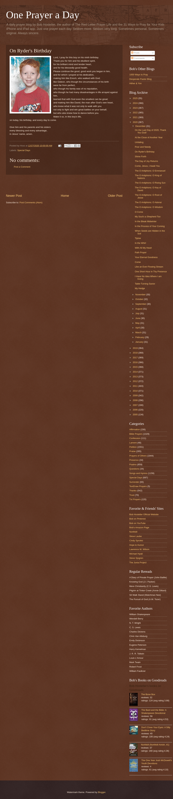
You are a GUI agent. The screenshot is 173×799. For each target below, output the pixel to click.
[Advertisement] (64, 184)
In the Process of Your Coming (150, 226)
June (138, 318)
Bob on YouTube (137, 523)
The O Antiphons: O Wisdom (149, 207)
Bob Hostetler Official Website (144, 514)
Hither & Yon (135, 83)
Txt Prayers (135, 499)
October (139, 299)
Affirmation (134, 429)
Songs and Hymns (138, 473)
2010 (135, 391)
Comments (138, 58)
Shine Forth (140, 156)
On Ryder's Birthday (145, 151)
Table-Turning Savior (145, 283)
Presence (134, 460)
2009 (135, 395)
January (139, 342)
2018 (135, 352)
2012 (135, 381)
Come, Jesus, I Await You (147, 166)
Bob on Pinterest (137, 518)
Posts (135, 53)
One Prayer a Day (42, 14)
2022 (135, 112)
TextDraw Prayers (138, 486)
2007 (135, 405)
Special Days (23, 150)
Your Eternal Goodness (146, 257)
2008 (135, 400)
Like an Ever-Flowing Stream (149, 266)
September (141, 304)
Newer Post (14, 195)
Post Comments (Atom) (31, 202)
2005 (135, 414)
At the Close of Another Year (149, 137)
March (138, 332)
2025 (135, 98)
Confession (134, 438)
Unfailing (139, 142)
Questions (134, 468)
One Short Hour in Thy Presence (151, 271)
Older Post (115, 195)
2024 (135, 103)
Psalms (133, 464)
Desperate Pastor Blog (140, 79)
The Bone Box (148, 694)
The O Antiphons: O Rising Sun (150, 182)
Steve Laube (135, 536)
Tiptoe (138, 238)
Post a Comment (22, 166)
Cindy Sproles (136, 540)
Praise (132, 451)
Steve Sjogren (136, 558)
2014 (135, 371)
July (137, 313)
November (140, 294)
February (140, 337)
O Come (139, 212)
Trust (131, 495)
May (137, 323)
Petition (133, 447)
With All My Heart (143, 248)
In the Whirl (140, 243)
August (139, 308)
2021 (135, 117)
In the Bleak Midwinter (146, 221)
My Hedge (140, 288)
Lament (133, 442)
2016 (135, 362)
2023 (135, 108)
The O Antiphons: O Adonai (148, 202)
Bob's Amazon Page (139, 527)
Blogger (102, 792)
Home (65, 195)
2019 (135, 348)
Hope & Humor (136, 545)
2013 (135, 376)
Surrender (134, 482)
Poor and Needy (143, 147)
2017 (135, 357)
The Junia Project (137, 562)
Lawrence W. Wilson (139, 549)
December (140, 126)
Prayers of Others (138, 455)
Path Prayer (140, 252)
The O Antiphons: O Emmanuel (150, 170)
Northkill (133, 531)
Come (138, 262)
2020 (135, 122)
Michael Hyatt (136, 553)
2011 (135, 386)
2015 (135, 367)
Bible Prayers (136, 434)
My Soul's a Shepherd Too (147, 216)
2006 (135, 409)
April (137, 327)
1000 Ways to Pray (138, 74)
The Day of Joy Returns (146, 161)
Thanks (133, 490)
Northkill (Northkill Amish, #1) (155, 744)
